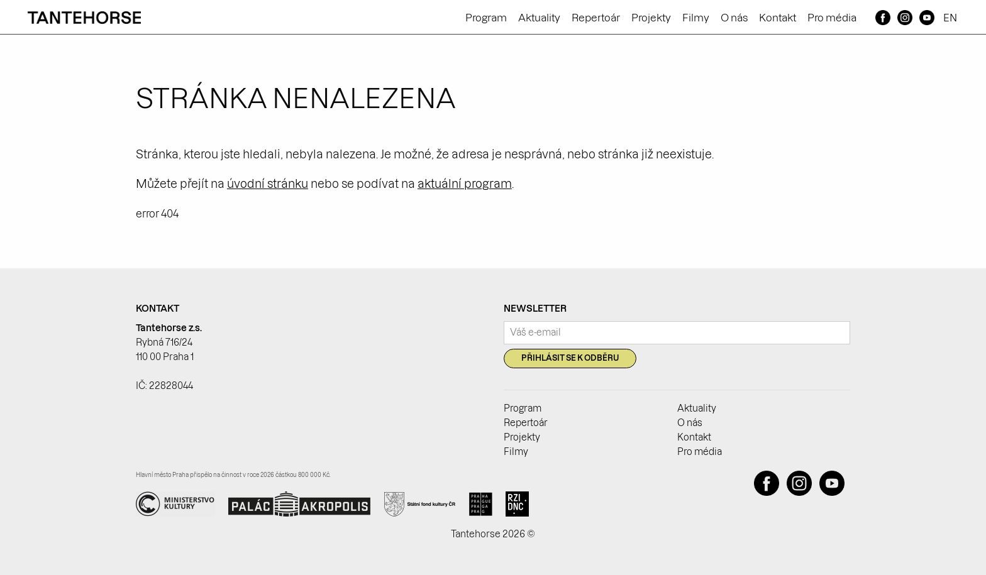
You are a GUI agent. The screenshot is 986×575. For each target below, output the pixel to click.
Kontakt (777, 17)
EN (950, 17)
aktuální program (465, 184)
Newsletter (535, 309)
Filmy (695, 17)
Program (486, 17)
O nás (734, 17)
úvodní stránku (267, 184)
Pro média (831, 17)
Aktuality (539, 17)
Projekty (651, 17)
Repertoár (596, 17)
